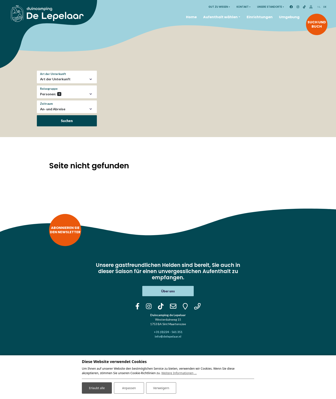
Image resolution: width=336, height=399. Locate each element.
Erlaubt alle (97, 388)
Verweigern (161, 388)
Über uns (168, 291)
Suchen (67, 121)
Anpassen (129, 388)
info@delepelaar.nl (168, 336)
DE (325, 6)
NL (319, 6)
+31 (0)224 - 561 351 (168, 332)
